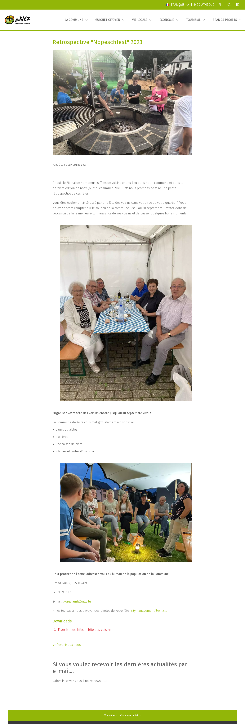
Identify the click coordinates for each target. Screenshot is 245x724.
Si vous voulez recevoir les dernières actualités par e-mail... (120, 667)
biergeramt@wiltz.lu (77, 601)
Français (177, 5)
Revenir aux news (67, 645)
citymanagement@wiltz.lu (149, 610)
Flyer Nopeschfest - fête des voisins (82, 630)
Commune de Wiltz (130, 715)
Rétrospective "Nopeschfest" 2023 (97, 42)
